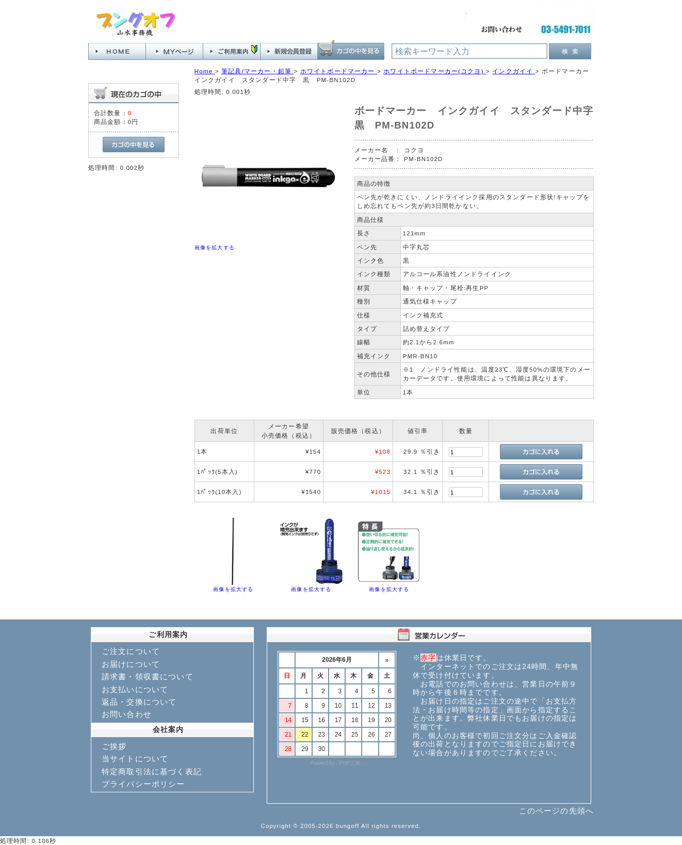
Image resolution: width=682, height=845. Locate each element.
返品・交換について (139, 701)
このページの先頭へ (556, 810)
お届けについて (131, 664)
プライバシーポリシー (143, 783)
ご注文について (131, 651)
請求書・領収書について (147, 676)
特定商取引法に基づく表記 (152, 771)
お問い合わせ (127, 714)
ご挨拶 (114, 746)
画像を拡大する (214, 247)
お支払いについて (135, 689)
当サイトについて (135, 758)
